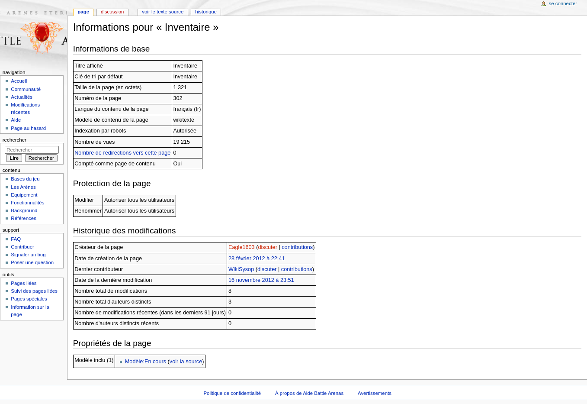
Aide (16, 120)
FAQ (16, 239)
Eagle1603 (241, 247)
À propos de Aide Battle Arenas (309, 393)
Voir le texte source (162, 11)
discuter (267, 247)
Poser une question (32, 262)
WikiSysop (241, 269)
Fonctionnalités (27, 202)
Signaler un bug (28, 254)
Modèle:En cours (145, 362)
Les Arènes (23, 187)
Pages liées (23, 283)
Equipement (24, 194)
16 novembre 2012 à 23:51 (261, 280)
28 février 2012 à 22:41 (256, 258)
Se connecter (563, 3)
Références (23, 218)
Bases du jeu (25, 178)
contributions (297, 247)
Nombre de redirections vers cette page (122, 153)
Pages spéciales (29, 298)
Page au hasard (28, 128)
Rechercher (14, 139)
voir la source (186, 362)
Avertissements (374, 393)
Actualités (21, 97)
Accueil (19, 81)
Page (83, 11)
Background (24, 210)
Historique (206, 11)
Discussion (112, 11)
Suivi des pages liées (34, 291)
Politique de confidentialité (232, 393)
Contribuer (22, 246)
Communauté (26, 89)
